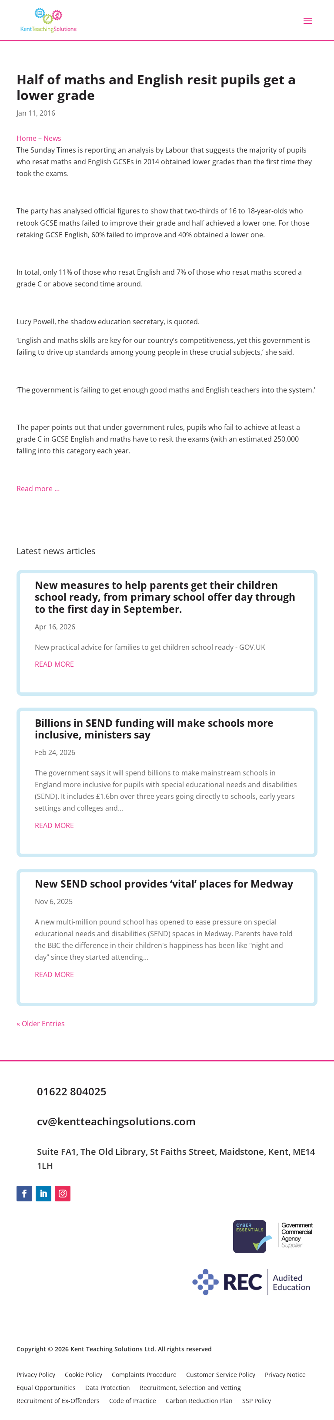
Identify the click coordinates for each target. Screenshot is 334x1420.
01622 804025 (72, 1091)
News (52, 138)
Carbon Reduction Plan (199, 1401)
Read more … (38, 488)
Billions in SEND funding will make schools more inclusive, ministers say (154, 729)
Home (27, 138)
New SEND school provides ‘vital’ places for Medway (164, 884)
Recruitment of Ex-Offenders (58, 1401)
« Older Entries (41, 1023)
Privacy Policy (36, 1375)
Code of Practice (132, 1401)
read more (54, 664)
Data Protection (107, 1388)
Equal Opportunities (46, 1388)
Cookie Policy (83, 1375)
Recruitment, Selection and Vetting (190, 1388)
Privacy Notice (285, 1375)
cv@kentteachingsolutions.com (116, 1121)
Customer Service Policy (220, 1375)
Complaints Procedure (144, 1375)
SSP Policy (256, 1401)
